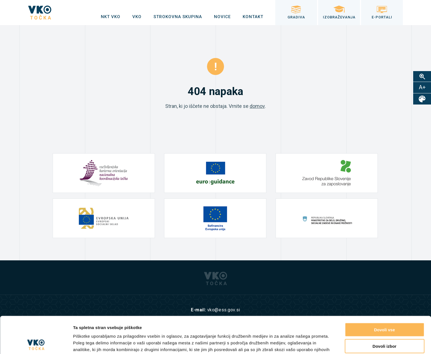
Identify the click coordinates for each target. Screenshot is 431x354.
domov (257, 106)
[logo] (39, 13)
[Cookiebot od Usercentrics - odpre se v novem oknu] (36, 343)
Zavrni (384, 325)
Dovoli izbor (384, 309)
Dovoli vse (384, 292)
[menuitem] (110, 16)
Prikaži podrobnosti (289, 343)
